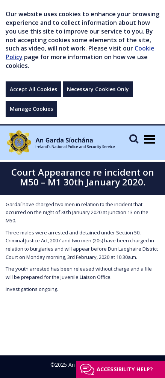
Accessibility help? (125, 369)
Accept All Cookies (33, 89)
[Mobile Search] (133, 138)
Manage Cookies (31, 108)
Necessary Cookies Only (98, 89)
